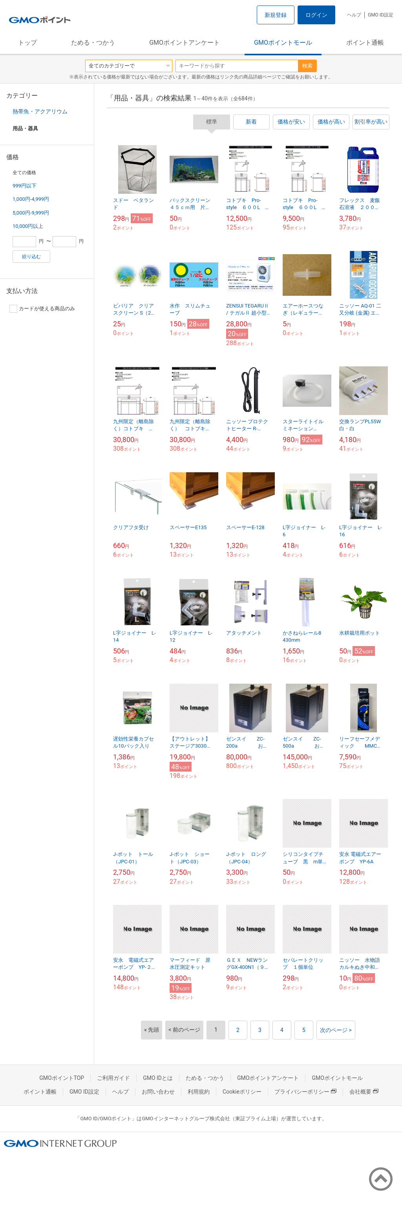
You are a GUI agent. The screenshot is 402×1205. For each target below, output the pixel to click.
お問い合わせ (158, 1092)
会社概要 (363, 1092)
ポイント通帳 (365, 42)
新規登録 (276, 15)
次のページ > (336, 1030)
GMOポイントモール (283, 42)
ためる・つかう (93, 42)
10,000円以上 (28, 226)
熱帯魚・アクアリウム (40, 111)
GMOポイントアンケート (184, 42)
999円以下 (25, 186)
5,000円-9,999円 (31, 213)
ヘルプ (354, 15)
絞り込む (31, 256)
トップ (27, 42)
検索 (307, 66)
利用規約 (199, 1092)
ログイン (316, 15)
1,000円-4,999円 (31, 199)
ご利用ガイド (113, 1078)
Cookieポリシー (242, 1092)
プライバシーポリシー (305, 1092)
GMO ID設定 (380, 15)
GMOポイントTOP (61, 1078)
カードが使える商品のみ (42, 309)
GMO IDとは (158, 1078)
